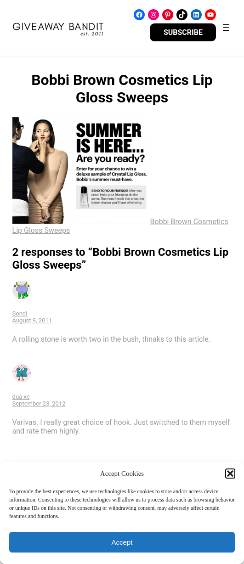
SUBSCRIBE (183, 32)
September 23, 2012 (39, 403)
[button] (230, 473)
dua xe (21, 396)
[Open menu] (226, 27)
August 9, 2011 (32, 320)
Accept (122, 542)
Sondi (20, 313)
